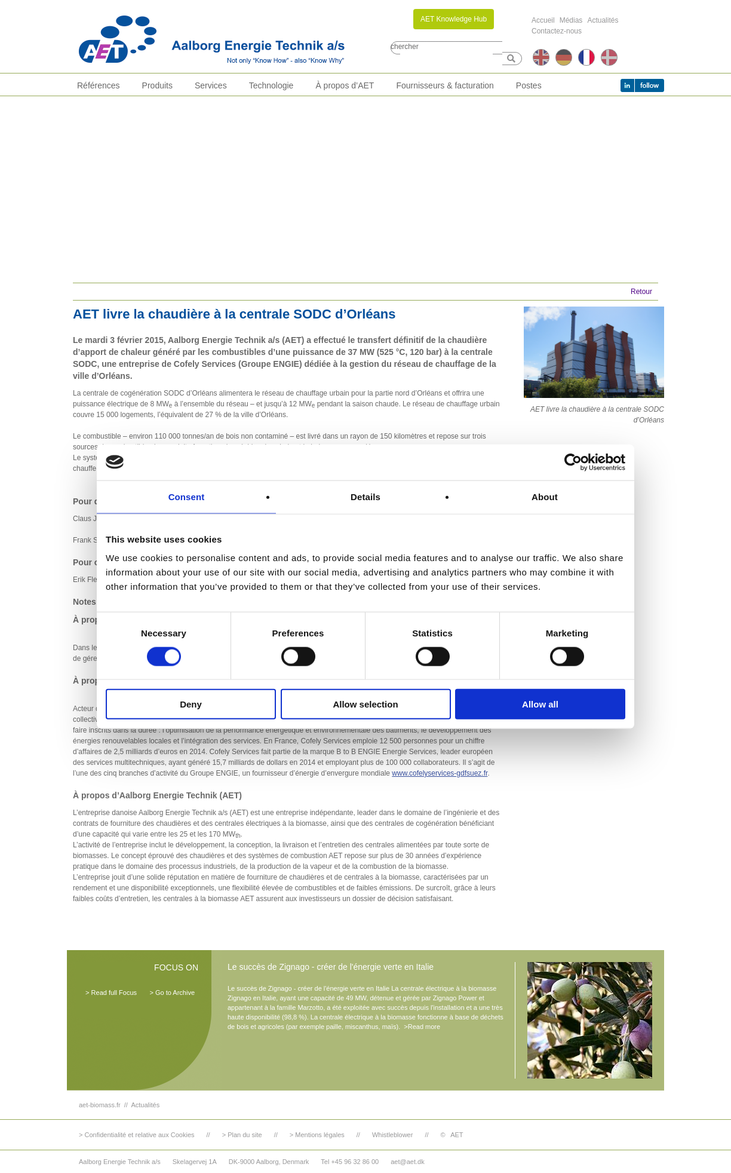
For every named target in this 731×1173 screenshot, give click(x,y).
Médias (571, 20)
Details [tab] (365, 496)
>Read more (422, 1026)
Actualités (602, 20)
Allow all (540, 704)
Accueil (543, 20)
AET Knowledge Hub (453, 19)
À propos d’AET (344, 85)
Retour (641, 291)
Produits (157, 85)
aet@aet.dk (407, 1161)
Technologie (271, 85)
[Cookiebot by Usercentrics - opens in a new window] (573, 462)
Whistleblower (392, 1134)
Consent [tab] (186, 496)
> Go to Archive (172, 992)
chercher (405, 46)
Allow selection (365, 704)
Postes (529, 85)
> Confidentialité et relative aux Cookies (137, 1134)
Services (211, 85)
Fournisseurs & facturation (444, 85)
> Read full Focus (111, 992)
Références (98, 85)
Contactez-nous (557, 31)
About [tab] (545, 496)
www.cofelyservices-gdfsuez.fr (439, 773)
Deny (191, 704)
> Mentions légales (317, 1134)
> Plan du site (242, 1134)
